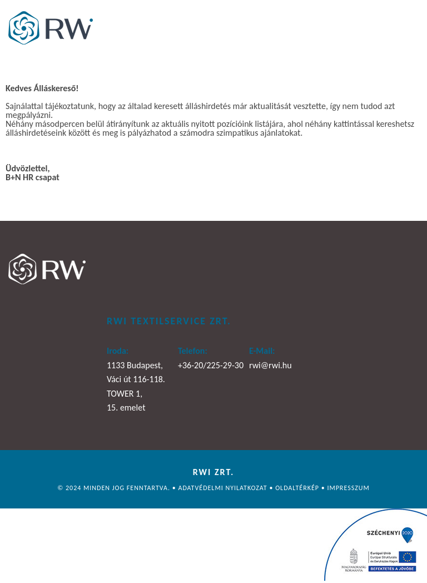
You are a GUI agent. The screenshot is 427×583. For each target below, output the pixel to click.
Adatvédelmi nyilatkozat (223, 488)
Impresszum (348, 488)
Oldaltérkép (298, 488)
